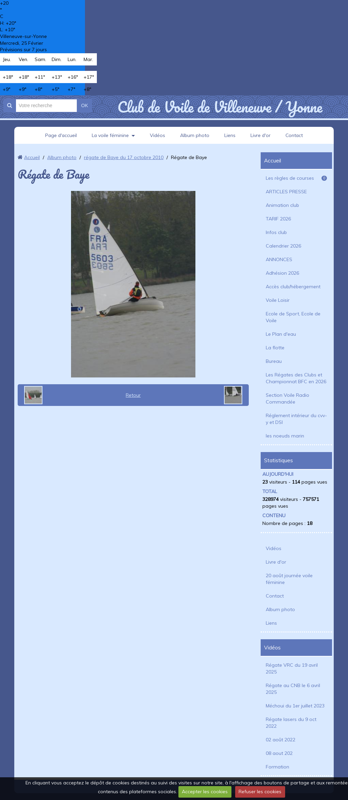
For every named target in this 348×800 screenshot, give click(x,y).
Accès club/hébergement (293, 287)
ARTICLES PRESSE (286, 192)
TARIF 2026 (278, 219)
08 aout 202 (279, 753)
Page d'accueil (60, 135)
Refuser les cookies (260, 791)
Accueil (32, 157)
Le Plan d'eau (281, 334)
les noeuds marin (285, 436)
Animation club (282, 205)
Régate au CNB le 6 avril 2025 (293, 688)
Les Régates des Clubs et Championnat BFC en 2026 (296, 378)
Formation (277, 767)
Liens (230, 135)
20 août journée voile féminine (289, 578)
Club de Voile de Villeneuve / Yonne (219, 107)
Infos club (276, 232)
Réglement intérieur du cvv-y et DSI (296, 418)
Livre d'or (261, 135)
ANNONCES (279, 259)
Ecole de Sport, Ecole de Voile (293, 317)
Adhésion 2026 (282, 273)
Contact (295, 135)
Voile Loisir (278, 300)
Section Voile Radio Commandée (287, 398)
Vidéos (158, 135)
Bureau (274, 361)
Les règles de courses (296, 178)
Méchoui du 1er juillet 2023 (295, 706)
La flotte (275, 348)
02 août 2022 (280, 740)
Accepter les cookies (205, 791)
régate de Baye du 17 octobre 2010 (123, 157)
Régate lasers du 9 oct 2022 (291, 722)
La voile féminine (110, 135)
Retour (133, 395)
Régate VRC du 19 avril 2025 (292, 668)
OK (84, 105)
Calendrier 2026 (283, 246)
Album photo (195, 135)
